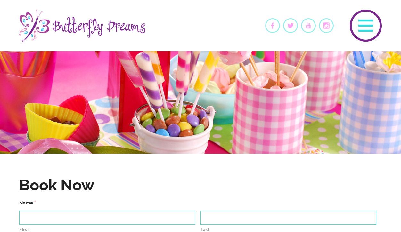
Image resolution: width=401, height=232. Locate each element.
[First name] (107, 218)
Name (27, 203)
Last (205, 230)
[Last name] (289, 218)
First (24, 230)
